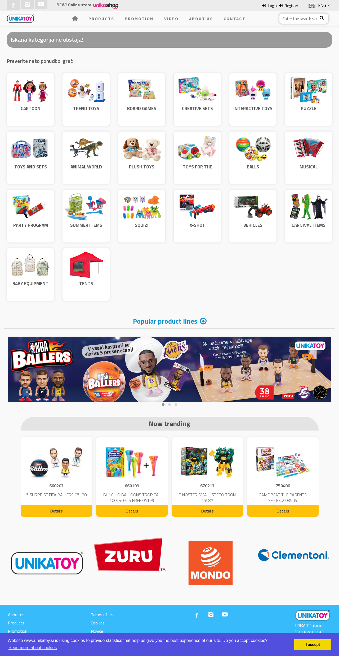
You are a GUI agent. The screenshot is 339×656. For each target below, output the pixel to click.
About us (201, 18)
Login (272, 5)
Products (101, 18)
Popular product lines (165, 321)
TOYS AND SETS (30, 166)
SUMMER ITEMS (86, 225)
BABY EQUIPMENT (30, 283)
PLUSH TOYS (141, 166)
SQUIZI (142, 225)
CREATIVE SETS (197, 108)
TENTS (86, 283)
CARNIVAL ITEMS (308, 225)
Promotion (139, 18)
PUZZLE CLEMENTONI (308, 112)
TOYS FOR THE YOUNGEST (197, 170)
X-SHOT (197, 225)
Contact (235, 18)
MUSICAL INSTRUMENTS (308, 170)
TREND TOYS (86, 108)
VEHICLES (252, 225)
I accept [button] (313, 644)
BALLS (253, 166)
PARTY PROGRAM (30, 225)
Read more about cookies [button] (32, 647)
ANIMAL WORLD (86, 166)
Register (291, 5)
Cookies (98, 623)
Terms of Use (103, 614)
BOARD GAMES (141, 108)
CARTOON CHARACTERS (30, 112)
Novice (97, 631)
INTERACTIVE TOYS (253, 108)
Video (171, 18)
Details (56, 511)
